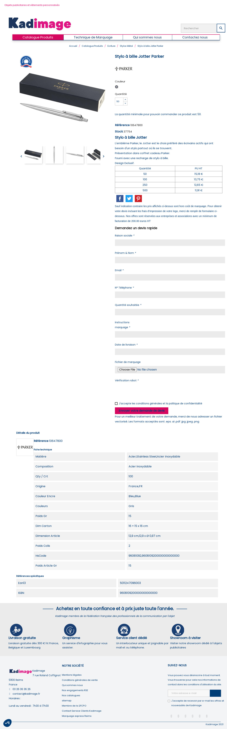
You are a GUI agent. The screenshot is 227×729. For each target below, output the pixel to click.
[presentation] (142, 390)
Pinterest (138, 197)
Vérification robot (127, 380)
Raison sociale (124, 235)
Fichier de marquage (128, 361)
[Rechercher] (203, 27)
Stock (119, 131)
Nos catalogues (71, 694)
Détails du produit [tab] (28, 432)
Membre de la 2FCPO (74, 705)
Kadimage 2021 (214, 723)
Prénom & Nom (125, 252)
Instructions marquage (122, 324)
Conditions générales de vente (80, 679)
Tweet (129, 197)
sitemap (66, 700)
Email (119, 269)
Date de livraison (126, 344)
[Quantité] (119, 101)
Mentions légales (72, 674)
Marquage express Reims (77, 715)
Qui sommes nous (72, 684)
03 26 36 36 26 (22, 688)
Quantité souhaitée (128, 304)
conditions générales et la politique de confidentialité (169, 403)
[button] (7, 723)
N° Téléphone (124, 287)
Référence (122, 124)
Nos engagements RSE (75, 689)
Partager (119, 197)
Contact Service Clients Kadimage (81, 710)
